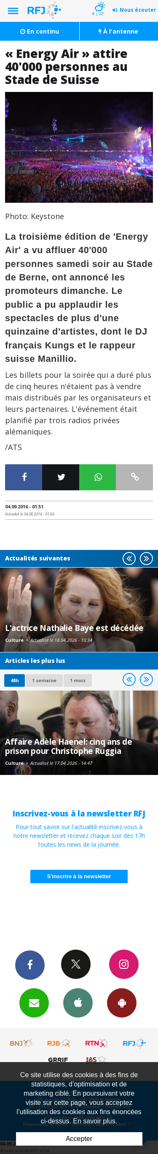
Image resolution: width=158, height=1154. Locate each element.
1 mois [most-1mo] (78, 680)
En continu (39, 31)
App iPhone (78, 1002)
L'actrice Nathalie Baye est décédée (74, 628)
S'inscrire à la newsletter (79, 876)
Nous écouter (138, 9)
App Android (122, 1002)
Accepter (79, 1138)
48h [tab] (15, 680)
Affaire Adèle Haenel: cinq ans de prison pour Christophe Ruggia (68, 746)
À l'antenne (118, 31)
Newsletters (34, 1002)
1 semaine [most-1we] (44, 680)
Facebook (30, 964)
